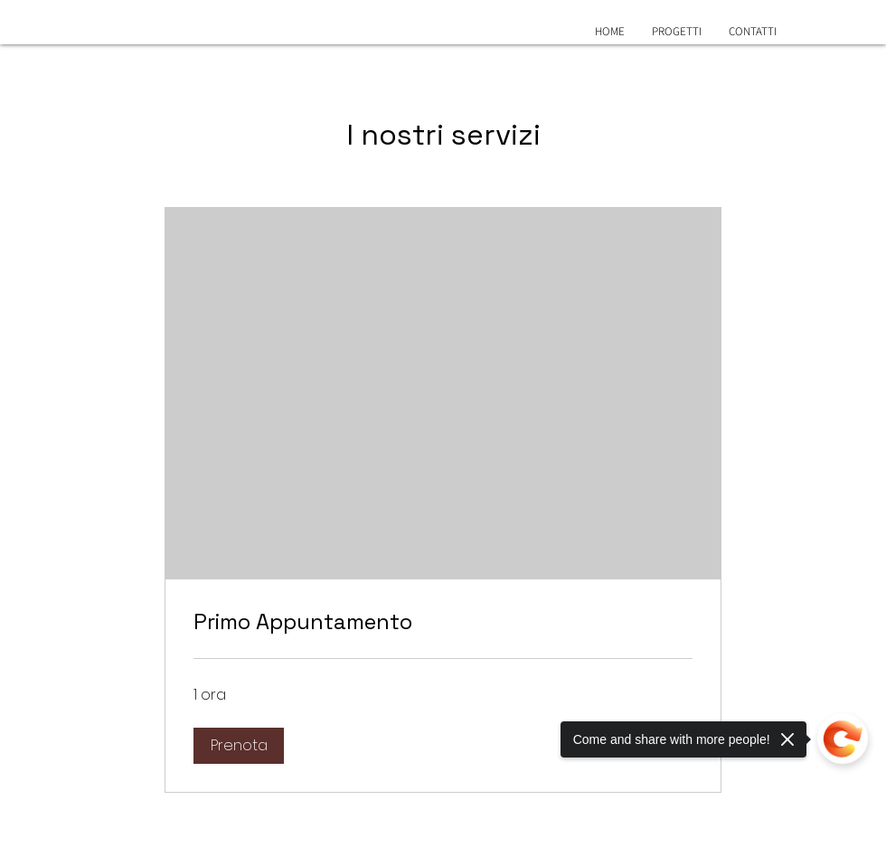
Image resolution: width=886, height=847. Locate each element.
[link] (443, 621)
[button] (238, 746)
